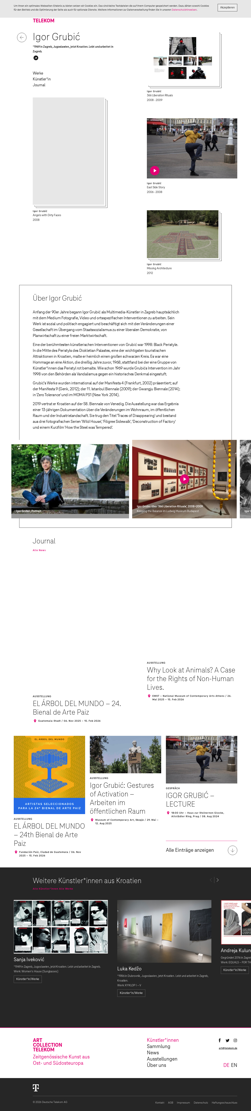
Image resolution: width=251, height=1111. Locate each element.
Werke (38, 73)
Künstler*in (42, 79)
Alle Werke (66, 888)
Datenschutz (201, 1102)
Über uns (156, 1065)
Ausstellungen (162, 1059)
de (226, 1065)
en (234, 1065)
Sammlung (158, 1046)
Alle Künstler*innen (45, 888)
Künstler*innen (163, 1040)
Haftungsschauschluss (224, 1102)
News (153, 1053)
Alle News (39, 550)
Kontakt (159, 1102)
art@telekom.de (228, 1048)
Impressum (183, 1102)
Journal (39, 85)
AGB (170, 1102)
